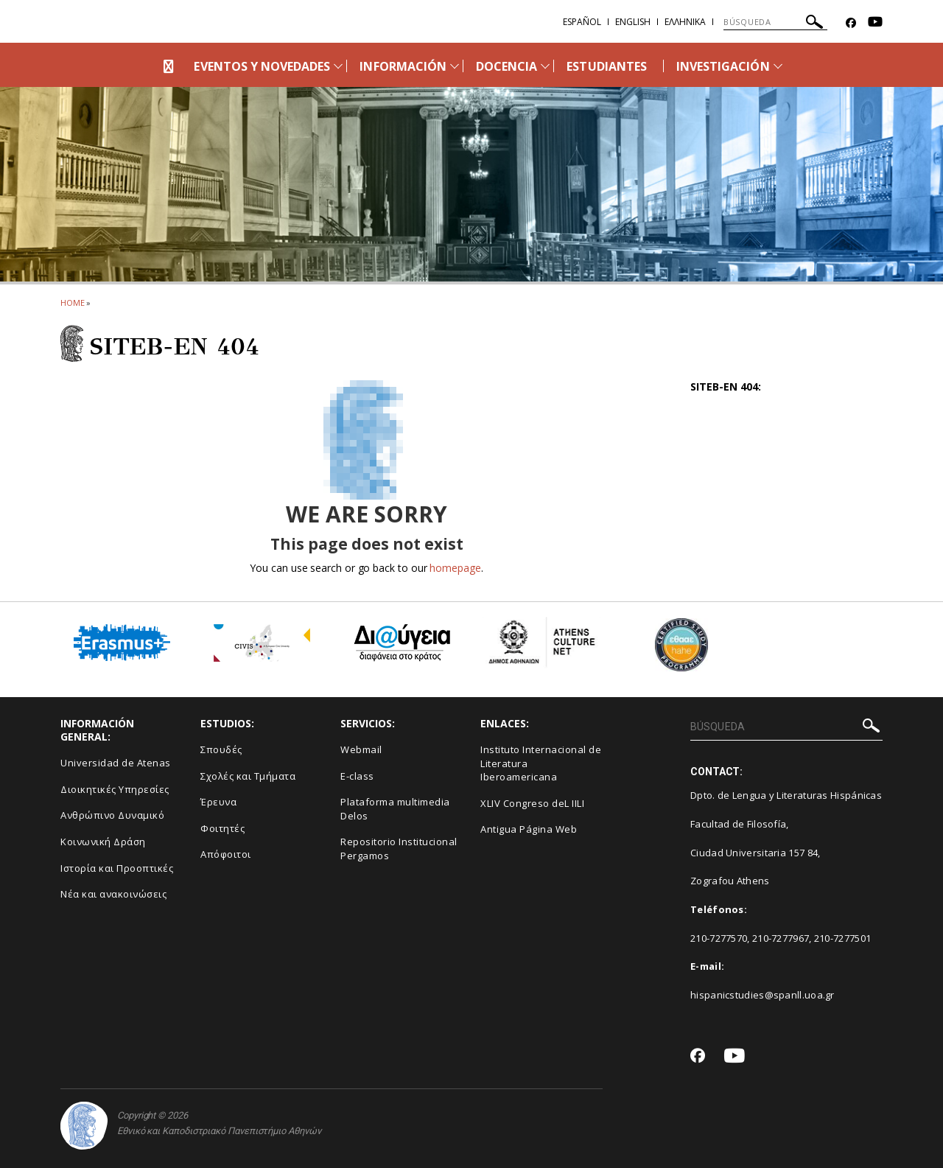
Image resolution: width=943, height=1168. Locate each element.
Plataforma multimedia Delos (395, 808)
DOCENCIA (506, 66)
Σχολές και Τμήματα (247, 776)
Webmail (361, 749)
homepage (455, 568)
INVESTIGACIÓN (723, 66)
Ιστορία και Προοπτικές (116, 868)
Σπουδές (221, 749)
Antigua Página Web (528, 829)
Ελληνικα (685, 21)
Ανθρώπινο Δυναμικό (112, 815)
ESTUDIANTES (607, 66)
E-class (357, 776)
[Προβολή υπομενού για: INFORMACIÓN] (454, 66)
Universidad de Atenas (115, 762)
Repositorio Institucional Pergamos (399, 848)
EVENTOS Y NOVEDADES (262, 66)
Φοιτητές (222, 828)
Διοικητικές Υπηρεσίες (114, 789)
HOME (72, 302)
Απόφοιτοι (225, 854)
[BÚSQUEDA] (775, 22)
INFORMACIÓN (403, 66)
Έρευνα (218, 801)
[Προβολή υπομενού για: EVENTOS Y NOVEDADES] (338, 66)
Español (582, 21)
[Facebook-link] (851, 23)
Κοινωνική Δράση (103, 841)
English (633, 21)
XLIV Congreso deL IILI (532, 803)
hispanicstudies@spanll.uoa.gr (762, 994)
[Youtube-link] (875, 23)
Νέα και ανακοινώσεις (113, 894)
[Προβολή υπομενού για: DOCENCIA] (545, 66)
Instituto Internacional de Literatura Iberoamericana (540, 763)
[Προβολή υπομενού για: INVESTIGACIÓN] (778, 66)
